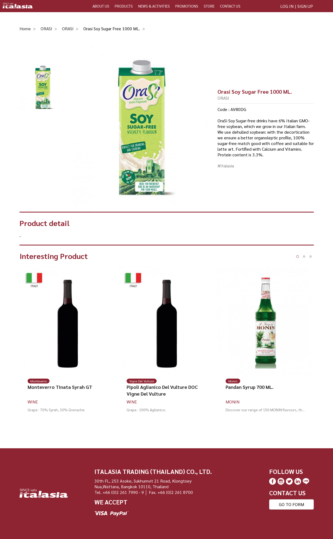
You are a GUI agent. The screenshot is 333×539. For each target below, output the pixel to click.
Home (25, 28)
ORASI (46, 28)
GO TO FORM (291, 504)
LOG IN (287, 6)
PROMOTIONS (186, 6)
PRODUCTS (124, 6)
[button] (297, 256)
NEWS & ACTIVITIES (154, 6)
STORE (209, 6)
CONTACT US (230, 6)
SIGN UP (305, 6)
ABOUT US (101, 6)
